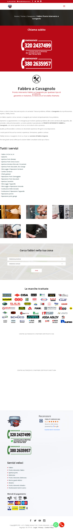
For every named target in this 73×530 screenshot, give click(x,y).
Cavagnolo (31, 16)
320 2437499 (12, 1)
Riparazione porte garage (9, 196)
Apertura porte (13, 473)
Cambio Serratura (6, 171)
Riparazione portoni (7, 194)
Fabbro (11, 467)
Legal (35, 527)
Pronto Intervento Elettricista (17, 478)
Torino (22, 16)
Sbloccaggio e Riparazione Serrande (12, 186)
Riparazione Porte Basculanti (10, 179)
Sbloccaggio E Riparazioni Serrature (12, 169)
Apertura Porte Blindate (8, 159)
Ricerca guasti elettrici (15, 480)
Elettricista (12, 475)
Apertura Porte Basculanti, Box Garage (13, 167)
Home (16, 16)
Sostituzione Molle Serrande (10, 189)
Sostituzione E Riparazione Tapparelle (13, 191)
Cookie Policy (49, 527)
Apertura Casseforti (7, 181)
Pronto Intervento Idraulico (17, 485)
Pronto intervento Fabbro (16, 470)
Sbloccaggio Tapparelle (8, 184)
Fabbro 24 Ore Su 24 (7, 154)
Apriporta (4, 157)
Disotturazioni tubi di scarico (17, 488)
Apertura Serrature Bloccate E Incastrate (13, 164)
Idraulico (11, 483)
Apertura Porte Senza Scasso (10, 162)
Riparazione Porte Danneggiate (11, 176)
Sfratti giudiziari (6, 174)
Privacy (40, 527)
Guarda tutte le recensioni (52, 429)
